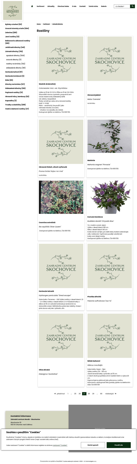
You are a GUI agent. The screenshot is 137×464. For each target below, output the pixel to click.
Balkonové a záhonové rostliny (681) (17, 42)
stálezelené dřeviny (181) (16, 68)
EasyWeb (59, 461)
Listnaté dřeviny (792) (14, 51)
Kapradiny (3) (11, 101)
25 (75, 394)
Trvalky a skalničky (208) (15, 105)
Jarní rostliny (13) (12, 37)
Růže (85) (9, 80)
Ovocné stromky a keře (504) (17, 28)
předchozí (59, 394)
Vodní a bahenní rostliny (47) (17, 109)
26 (80, 394)
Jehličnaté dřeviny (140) (15, 47)
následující (110, 394)
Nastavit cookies (100, 428)
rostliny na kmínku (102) (15, 64)
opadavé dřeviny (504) (15, 55)
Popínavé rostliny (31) (14, 92)
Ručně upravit (93, 445)
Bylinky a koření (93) (13, 24)
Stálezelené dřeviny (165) (15, 88)
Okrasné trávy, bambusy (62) (17, 96)
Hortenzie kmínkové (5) (14, 76)
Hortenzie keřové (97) (14, 72)
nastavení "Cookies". (60, 445)
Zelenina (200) (11, 32)
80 (101, 394)
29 (93, 394)
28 (89, 394)
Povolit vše (119, 445)
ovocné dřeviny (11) (13, 60)
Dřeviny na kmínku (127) (15, 84)
